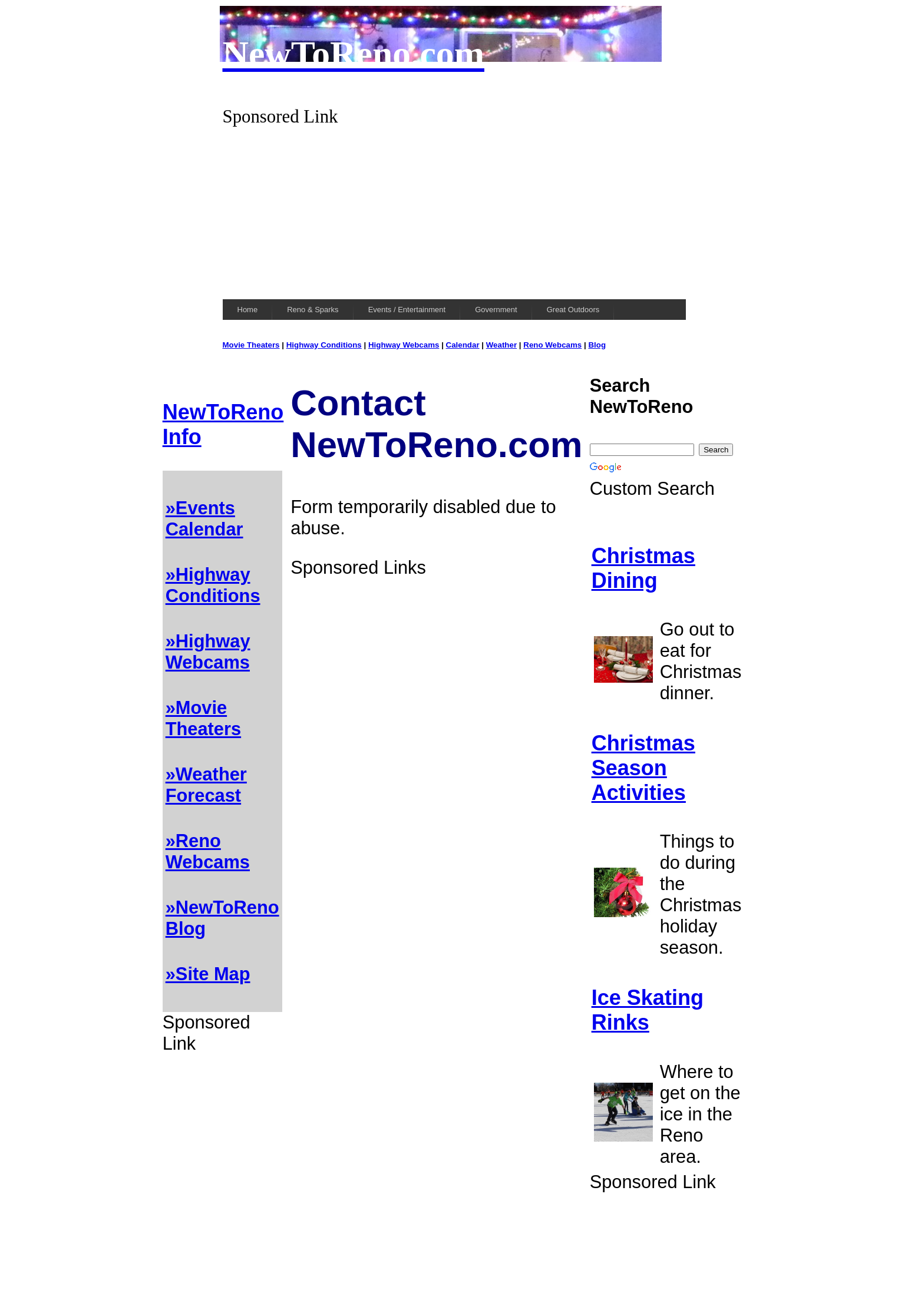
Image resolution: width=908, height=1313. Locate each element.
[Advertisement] (454, 209)
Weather (501, 344)
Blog (597, 344)
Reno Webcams (552, 344)
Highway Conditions (324, 344)
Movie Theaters (251, 344)
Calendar (463, 344)
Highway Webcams (404, 344)
